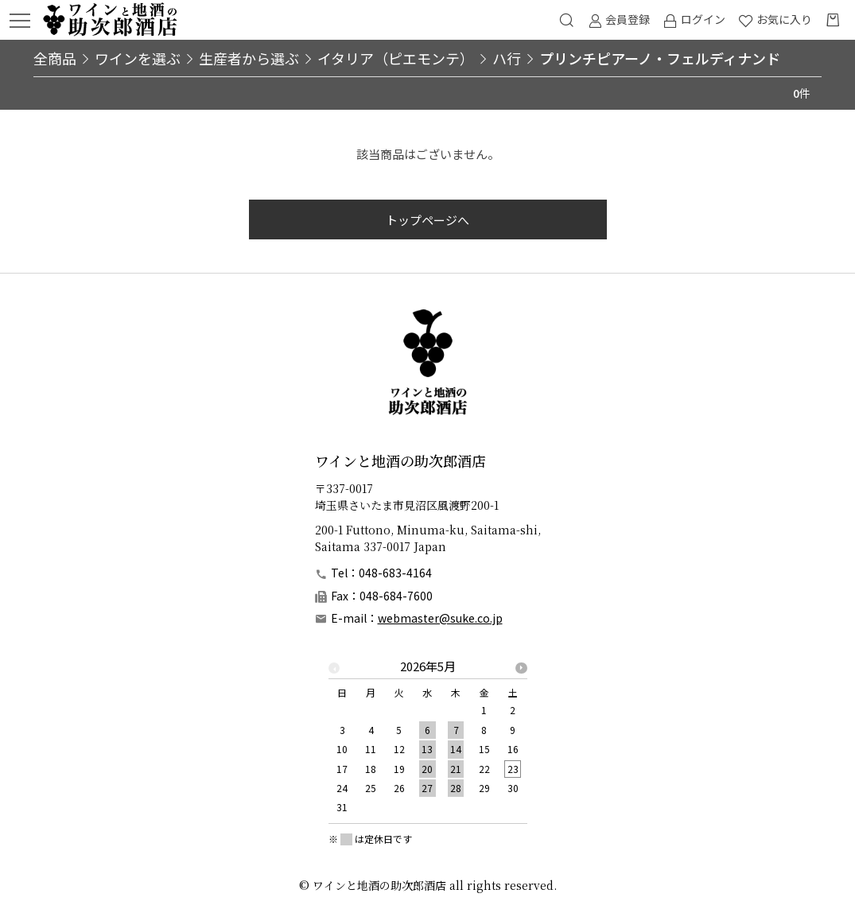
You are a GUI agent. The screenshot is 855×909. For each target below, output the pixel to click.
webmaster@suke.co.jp (440, 618)
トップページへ (427, 220)
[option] (427, 741)
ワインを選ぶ (138, 58)
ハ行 (506, 58)
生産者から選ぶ (249, 58)
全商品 (54, 58)
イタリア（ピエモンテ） (395, 58)
